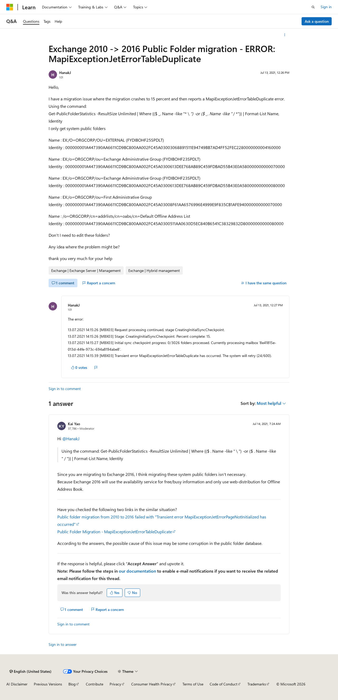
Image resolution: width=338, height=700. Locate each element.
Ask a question (317, 21)
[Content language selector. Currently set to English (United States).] (30, 671)
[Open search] (313, 7)
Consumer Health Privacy (151, 684)
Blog (72, 684)
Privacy (115, 684)
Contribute (94, 684)
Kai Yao (74, 423)
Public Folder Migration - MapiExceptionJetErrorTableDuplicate (114, 531)
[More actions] (284, 35)
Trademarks (256, 684)
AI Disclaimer (16, 684)
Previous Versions (48, 684)
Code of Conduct (223, 684)
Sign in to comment (65, 388)
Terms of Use (192, 684)
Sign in (326, 6)
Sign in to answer (63, 644)
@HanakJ (70, 438)
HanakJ (65, 72)
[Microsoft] (9, 7)
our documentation (137, 571)
